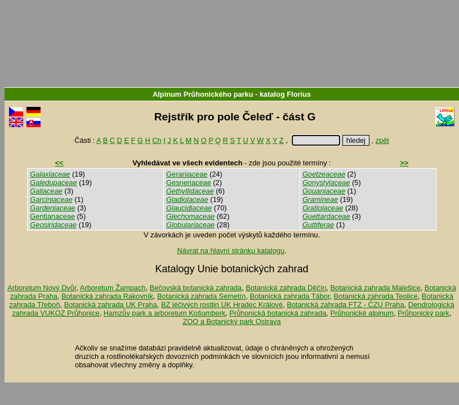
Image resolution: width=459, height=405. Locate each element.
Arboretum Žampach (113, 288)
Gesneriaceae (188, 182)
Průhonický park (423, 313)
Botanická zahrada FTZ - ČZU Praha (345, 304)
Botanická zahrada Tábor (289, 296)
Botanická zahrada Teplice (376, 296)
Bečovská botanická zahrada (196, 288)
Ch (156, 140)
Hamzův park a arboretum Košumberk (164, 313)
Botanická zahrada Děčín (286, 288)
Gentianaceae (52, 216)
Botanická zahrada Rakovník (107, 296)
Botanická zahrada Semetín (201, 296)
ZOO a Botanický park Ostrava (231, 321)
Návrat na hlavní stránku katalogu (230, 250)
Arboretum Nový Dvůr (41, 288)
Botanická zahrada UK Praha (110, 304)
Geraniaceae (186, 174)
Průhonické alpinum (361, 313)
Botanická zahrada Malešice (375, 288)
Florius (299, 94)
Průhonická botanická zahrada (277, 313)
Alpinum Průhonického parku (203, 94)
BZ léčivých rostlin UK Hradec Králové (222, 304)
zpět (382, 140)
